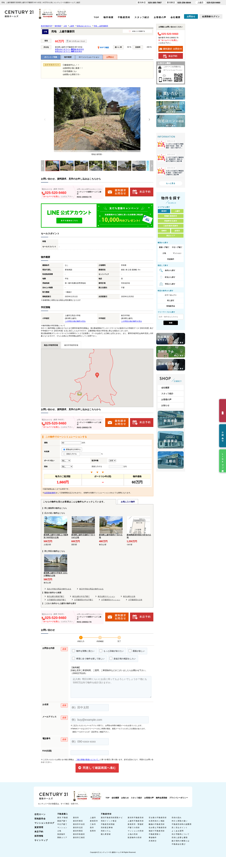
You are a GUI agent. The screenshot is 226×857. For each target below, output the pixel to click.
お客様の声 (160, 17)
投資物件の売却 (135, 837)
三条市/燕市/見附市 (170, 226)
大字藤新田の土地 (135, 600)
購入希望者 (106, 834)
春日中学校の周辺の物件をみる (91, 589)
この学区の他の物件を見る (75, 321)
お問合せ (191, 16)
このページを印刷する (172, 67)
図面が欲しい (137, 650)
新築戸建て (62, 821)
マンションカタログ (44, 823)
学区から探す (170, 284)
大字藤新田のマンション (110, 600)
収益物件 (170, 259)
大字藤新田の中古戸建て (83, 600)
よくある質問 (178, 831)
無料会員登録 (161, 798)
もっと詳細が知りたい (111, 650)
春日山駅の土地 (129, 596)
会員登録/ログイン (211, 16)
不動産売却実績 (108, 824)
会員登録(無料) (50, 493)
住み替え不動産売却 (158, 828)
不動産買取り (155, 834)
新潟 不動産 (62, 818)
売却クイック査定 (109, 821)
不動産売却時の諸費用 (182, 824)
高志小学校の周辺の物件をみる (59, 589)
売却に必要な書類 (180, 837)
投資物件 (61, 834)
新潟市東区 (78, 821)
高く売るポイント (180, 828)
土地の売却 (133, 834)
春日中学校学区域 (71, 345)
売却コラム (106, 831)
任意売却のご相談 (157, 821)
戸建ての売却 (134, 828)
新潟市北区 (78, 828)
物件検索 (108, 17)
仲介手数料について (181, 834)
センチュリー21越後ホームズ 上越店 (89, 193)
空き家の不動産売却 (158, 818)
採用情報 (38, 836)
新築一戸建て (164, 247)
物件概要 (68, 57)
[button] (97, 375)
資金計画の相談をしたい (122, 658)
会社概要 (175, 17)
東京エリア (170, 236)
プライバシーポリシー (178, 798)
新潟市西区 (78, 831)
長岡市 (93, 831)
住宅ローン (40, 814)
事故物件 (153, 837)
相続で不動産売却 (157, 831)
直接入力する (70, 454)
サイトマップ (41, 840)
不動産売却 (124, 17)
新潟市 (164, 211)
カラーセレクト (171, 295)
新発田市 (94, 821)
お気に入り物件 (128, 502)
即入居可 (170, 301)
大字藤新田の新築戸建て (56, 600)
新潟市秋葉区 (79, 834)
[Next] (149, 119)
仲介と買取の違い (180, 821)
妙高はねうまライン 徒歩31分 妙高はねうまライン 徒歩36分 (69, 50)
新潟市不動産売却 (136, 818)
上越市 (177, 211)
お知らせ (165, 405)
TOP (96, 17)
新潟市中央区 (79, 824)
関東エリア (62, 837)
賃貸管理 (38, 827)
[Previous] (45, 119)
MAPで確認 (103, 47)
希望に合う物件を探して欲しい (88, 658)
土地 (164, 253)
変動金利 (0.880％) (71, 449)
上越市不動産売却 (136, 821)
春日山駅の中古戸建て (81, 596)
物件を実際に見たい (83, 650)
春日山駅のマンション (106, 596)
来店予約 (38, 831)
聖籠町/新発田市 (170, 216)
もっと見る (170, 183)
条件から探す (170, 270)
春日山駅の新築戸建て (55, 596)
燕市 (92, 828)
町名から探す (170, 277)
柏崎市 (164, 231)
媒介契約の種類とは (181, 841)
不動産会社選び (179, 844)
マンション (177, 253)
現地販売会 (170, 306)
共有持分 (153, 841)
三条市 (93, 824)
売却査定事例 (107, 828)
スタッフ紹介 (141, 17)
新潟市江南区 (79, 837)
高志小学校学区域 (51, 345)
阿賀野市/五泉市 (170, 221)
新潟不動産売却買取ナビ (112, 818)
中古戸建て (62, 824)
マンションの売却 (136, 831)
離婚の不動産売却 (157, 824)
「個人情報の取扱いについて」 (88, 760)
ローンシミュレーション (89, 57)
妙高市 (177, 231)
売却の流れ (177, 818)
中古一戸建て (177, 247)
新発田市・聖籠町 (136, 824)
